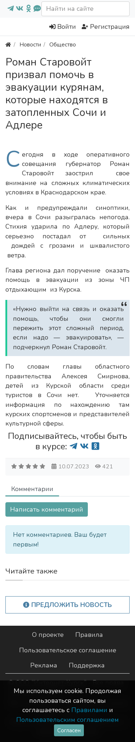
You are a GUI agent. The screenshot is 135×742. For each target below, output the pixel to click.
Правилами (89, 710)
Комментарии (32, 489)
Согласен (69, 730)
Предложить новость (67, 605)
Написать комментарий (46, 509)
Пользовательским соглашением (67, 719)
